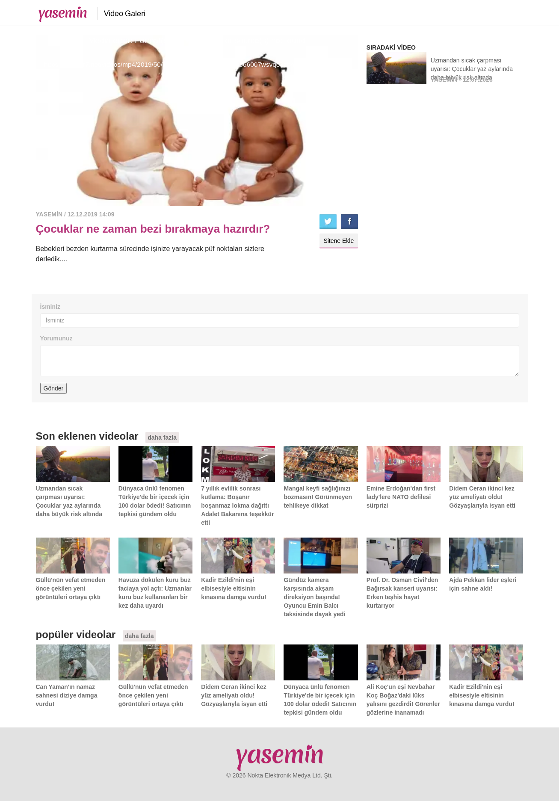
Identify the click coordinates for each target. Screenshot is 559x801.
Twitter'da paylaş (328, 221)
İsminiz (50, 306)
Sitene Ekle (338, 240)
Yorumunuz (56, 338)
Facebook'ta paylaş (349, 221)
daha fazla (162, 437)
